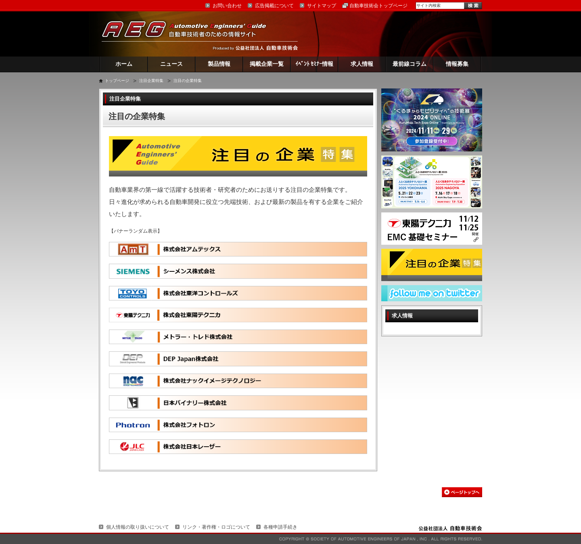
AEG (189, 34)
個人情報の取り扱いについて (137, 527)
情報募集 (457, 64)
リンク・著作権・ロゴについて (216, 527)
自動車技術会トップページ (378, 5)
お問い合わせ (227, 5)
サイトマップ (321, 5)
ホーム (123, 64)
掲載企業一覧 (267, 64)
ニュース (171, 64)
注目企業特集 (151, 80)
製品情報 (219, 64)
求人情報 (362, 64)
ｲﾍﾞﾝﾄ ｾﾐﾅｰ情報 (314, 64)
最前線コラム (409, 64)
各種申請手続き (280, 527)
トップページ (117, 80)
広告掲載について (274, 5)
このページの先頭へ (462, 492)
